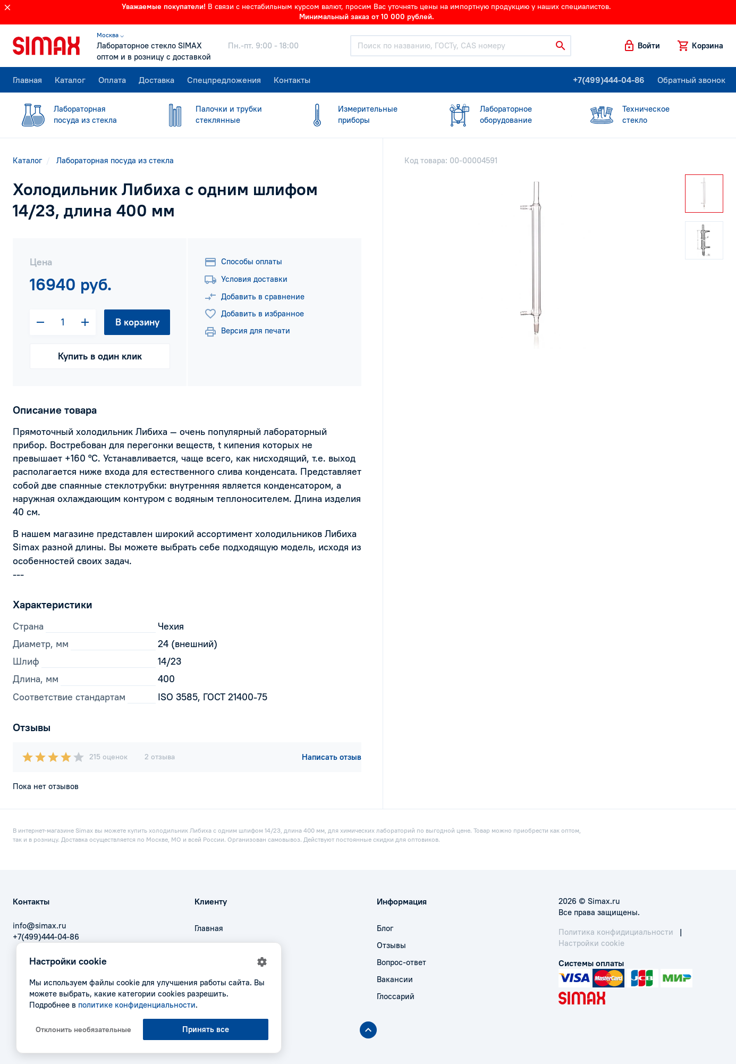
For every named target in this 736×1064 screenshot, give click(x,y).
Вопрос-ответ (401, 962)
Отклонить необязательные (83, 1029)
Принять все (205, 1029)
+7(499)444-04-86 (609, 79)
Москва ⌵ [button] (110, 35)
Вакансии (395, 979)
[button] (641, 45)
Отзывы (391, 945)
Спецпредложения (224, 79)
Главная (27, 79)
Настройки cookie (591, 943)
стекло (645, 114)
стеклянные (219, 114)
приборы (361, 114)
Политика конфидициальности (616, 932)
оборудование (503, 114)
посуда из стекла (77, 114)
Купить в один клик (100, 356)
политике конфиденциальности (137, 1005)
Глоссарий (395, 996)
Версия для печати (247, 331)
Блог (385, 928)
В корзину (137, 322)
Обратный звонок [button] (691, 79)
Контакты (292, 79)
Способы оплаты (243, 262)
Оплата (112, 79)
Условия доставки (245, 279)
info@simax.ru (39, 925)
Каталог (70, 79)
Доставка (156, 79)
